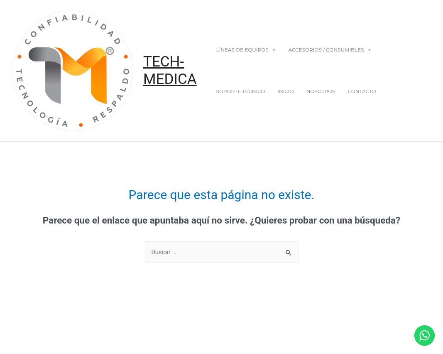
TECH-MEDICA (170, 70)
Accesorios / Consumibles (330, 50)
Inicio (285, 91)
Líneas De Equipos (246, 50)
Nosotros (320, 91)
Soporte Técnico (240, 91)
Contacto (362, 91)
